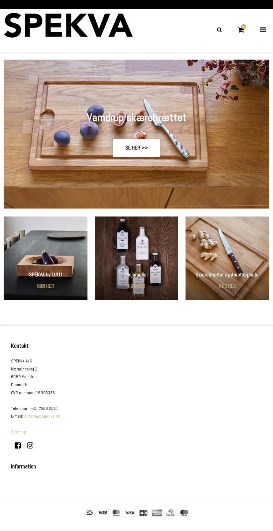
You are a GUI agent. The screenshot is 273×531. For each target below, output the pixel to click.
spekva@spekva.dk (42, 416)
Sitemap (18, 432)
